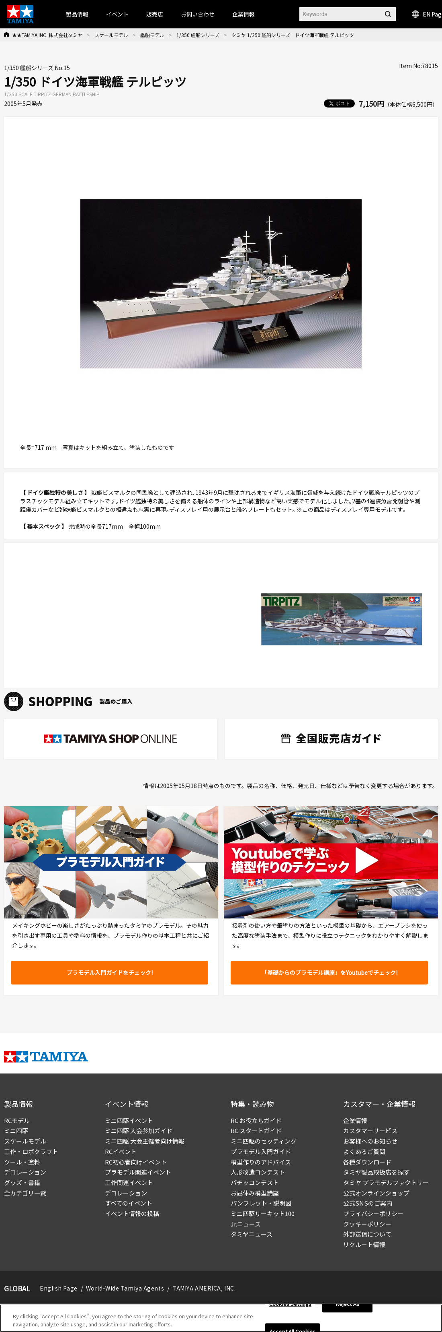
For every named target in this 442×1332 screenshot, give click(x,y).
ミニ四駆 (16, 1130)
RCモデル (17, 1120)
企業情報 (355, 1120)
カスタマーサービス (370, 1130)
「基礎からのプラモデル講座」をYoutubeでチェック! (329, 972)
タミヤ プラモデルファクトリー (386, 1182)
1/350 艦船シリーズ (197, 34)
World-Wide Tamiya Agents (125, 1288)
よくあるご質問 (364, 1151)
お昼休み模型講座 (255, 1193)
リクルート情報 (364, 1244)
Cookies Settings (290, 1307)
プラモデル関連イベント (138, 1172)
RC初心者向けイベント (136, 1162)
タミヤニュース (251, 1234)
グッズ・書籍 (22, 1182)
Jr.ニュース (246, 1224)
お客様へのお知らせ (370, 1141)
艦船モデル (152, 34)
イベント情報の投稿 (132, 1213)
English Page (59, 1288)
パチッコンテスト (255, 1182)
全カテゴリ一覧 (25, 1193)
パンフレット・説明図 (261, 1203)
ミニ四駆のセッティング (264, 1141)
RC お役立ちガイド (256, 1120)
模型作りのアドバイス (261, 1162)
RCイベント (121, 1151)
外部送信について (367, 1234)
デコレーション (25, 1172)
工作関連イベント (129, 1182)
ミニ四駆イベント (129, 1120)
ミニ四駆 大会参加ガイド (138, 1130)
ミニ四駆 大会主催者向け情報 (144, 1141)
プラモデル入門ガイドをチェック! (110, 972)
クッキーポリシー (367, 1224)
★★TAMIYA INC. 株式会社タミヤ (47, 34)
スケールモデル (111, 34)
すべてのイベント (128, 1203)
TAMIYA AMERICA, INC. (203, 1288)
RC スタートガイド (256, 1130)
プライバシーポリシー (373, 1213)
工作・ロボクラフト (31, 1151)
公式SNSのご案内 (367, 1203)
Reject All (347, 1307)
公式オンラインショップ (376, 1193)
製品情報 (77, 14)
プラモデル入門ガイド (261, 1151)
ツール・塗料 (22, 1162)
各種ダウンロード (367, 1162)
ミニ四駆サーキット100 (263, 1213)
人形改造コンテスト (258, 1172)
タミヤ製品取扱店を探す (376, 1172)
